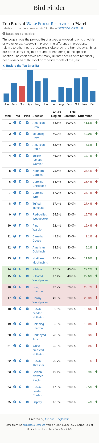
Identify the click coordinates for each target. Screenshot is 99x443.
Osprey (37, 402)
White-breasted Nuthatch (38, 350)
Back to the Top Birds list (20, 66)
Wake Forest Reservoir (47, 23)
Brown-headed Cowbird (38, 391)
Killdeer (37, 269)
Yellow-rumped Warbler (37, 160)
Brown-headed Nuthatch (38, 313)
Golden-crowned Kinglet (38, 376)
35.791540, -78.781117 (70, 28)
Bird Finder (49, 8)
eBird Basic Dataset (34, 424)
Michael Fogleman (57, 419)
